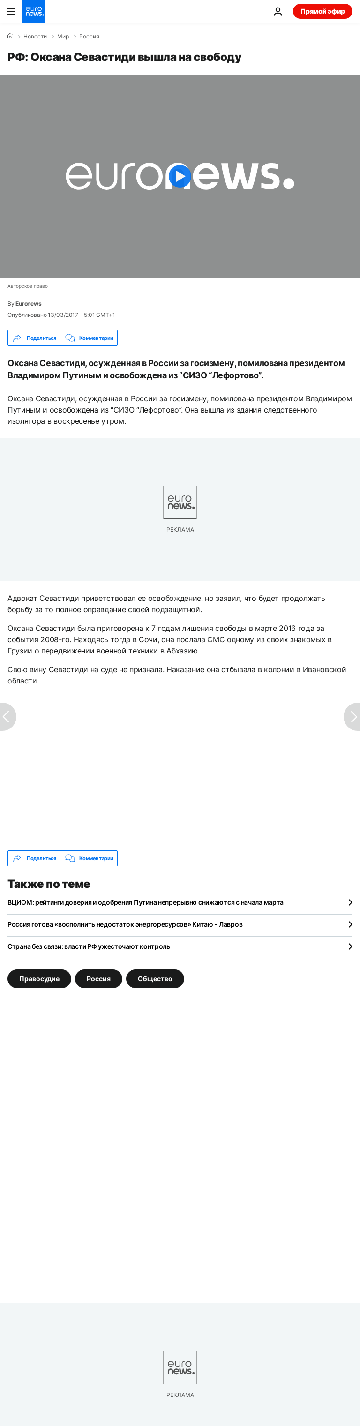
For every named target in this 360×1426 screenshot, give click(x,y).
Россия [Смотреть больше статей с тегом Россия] (99, 979)
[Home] (10, 36)
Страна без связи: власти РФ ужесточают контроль (89, 946)
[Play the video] (180, 176)
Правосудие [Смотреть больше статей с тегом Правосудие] (39, 979)
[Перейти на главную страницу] (33, 11)
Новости (35, 36)
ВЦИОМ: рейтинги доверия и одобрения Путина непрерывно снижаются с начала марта (146, 902)
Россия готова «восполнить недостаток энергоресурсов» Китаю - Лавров (125, 924)
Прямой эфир (322, 11)
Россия (89, 36)
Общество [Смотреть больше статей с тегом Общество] (155, 979)
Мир (63, 36)
